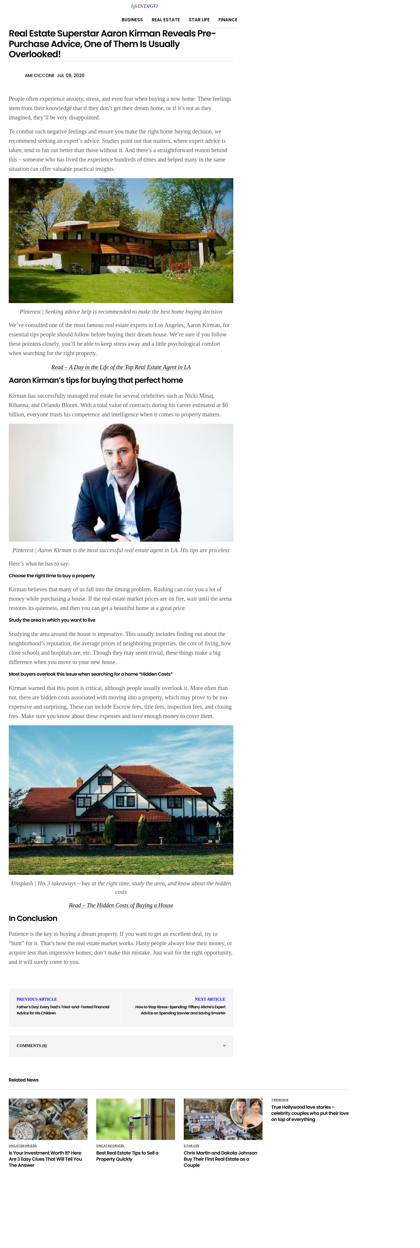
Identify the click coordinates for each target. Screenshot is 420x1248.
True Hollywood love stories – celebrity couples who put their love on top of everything (310, 1113)
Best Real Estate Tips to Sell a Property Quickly (127, 1156)
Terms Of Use (234, 1214)
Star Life (199, 20)
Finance (227, 20)
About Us (156, 1214)
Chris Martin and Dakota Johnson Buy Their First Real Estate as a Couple (220, 1159)
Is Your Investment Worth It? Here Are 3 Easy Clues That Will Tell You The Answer (45, 1159)
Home (209, 1214)
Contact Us (185, 1214)
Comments (32, 1046)
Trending (279, 1099)
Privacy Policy (126, 1214)
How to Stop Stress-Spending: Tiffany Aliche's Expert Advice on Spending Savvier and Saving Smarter (180, 1010)
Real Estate (166, 20)
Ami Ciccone (40, 75)
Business (132, 20)
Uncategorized (23, 1145)
